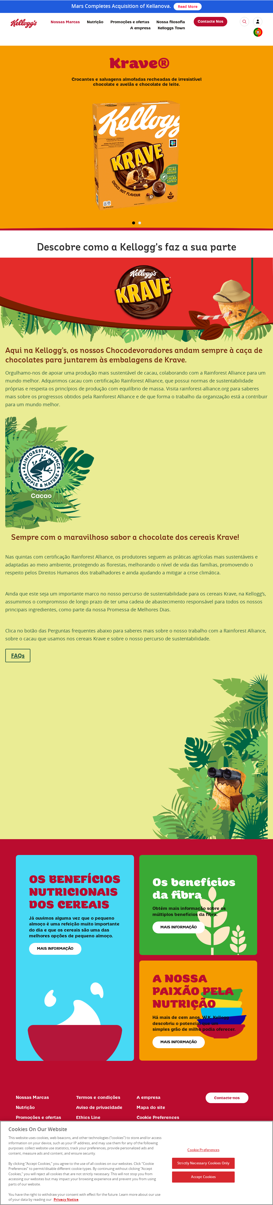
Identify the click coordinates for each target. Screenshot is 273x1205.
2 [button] (139, 222)
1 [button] (133, 222)
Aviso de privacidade (99, 1107)
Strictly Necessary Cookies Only (203, 1163)
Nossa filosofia (170, 22)
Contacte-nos (227, 1098)
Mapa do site (151, 1107)
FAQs (18, 655)
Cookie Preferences (158, 1118)
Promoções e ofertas (129, 22)
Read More (187, 6)
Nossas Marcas (65, 22)
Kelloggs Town (171, 28)
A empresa (140, 28)
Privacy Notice (66, 1199)
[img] (24, 23)
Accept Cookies (203, 1176)
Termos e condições (98, 1097)
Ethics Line (88, 1118)
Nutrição (95, 22)
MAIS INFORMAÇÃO (55, 949)
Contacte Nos (210, 21)
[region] (136, 1163)
